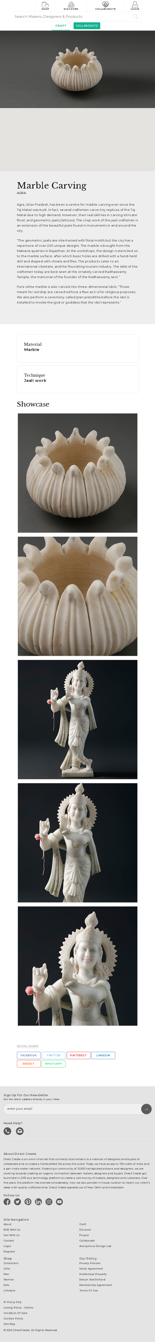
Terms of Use (88, 1290)
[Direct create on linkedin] (39, 1201)
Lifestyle (9, 1290)
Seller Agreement (91, 1268)
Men (6, 1274)
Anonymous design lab (95, 1246)
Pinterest (78, 1055)
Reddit (29, 1063)
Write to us (20, 1130)
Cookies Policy (13, 1318)
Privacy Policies (90, 1263)
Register (9, 1251)
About (7, 1224)
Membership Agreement (95, 1285)
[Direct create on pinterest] (29, 1201)
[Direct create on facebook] (8, 1201)
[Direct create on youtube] (60, 1201)
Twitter (54, 1055)
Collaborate (105, 5)
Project (84, 1235)
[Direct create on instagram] (49, 1201)
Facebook (29, 1055)
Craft (61, 25)
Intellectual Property (93, 1274)
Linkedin (103, 1055)
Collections (11, 1263)
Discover (71, 5)
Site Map (9, 1324)
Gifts (7, 1268)
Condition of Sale (15, 1313)
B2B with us (12, 1229)
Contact (9, 1240)
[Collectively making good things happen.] (24, 5)
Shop (45, 5)
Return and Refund (92, 1279)
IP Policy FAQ (12, 1302)
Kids (6, 1285)
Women (9, 1279)
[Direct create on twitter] (18, 1201)
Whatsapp (53, 1063)
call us (8, 1130)
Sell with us (12, 1235)
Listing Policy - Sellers (18, 1307)
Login (135, 5)
